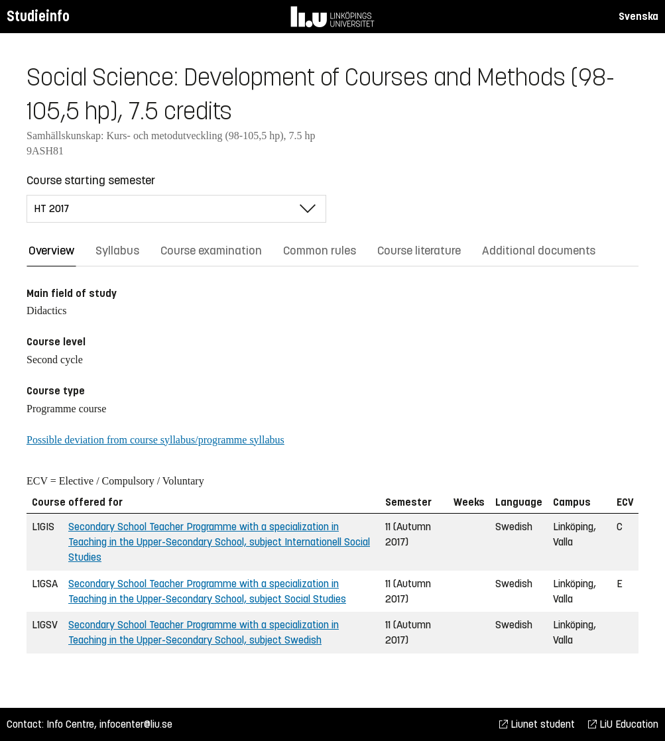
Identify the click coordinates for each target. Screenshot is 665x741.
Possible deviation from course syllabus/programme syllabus (155, 439)
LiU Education (623, 724)
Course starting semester (91, 180)
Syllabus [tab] (117, 250)
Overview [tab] (51, 250)
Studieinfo (38, 16)
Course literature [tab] (419, 250)
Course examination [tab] (211, 250)
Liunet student (537, 724)
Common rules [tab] (319, 250)
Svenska (638, 16)
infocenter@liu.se (135, 724)
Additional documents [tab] (538, 250)
